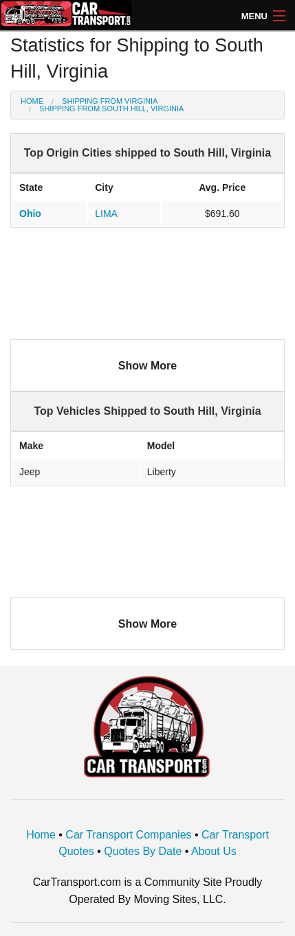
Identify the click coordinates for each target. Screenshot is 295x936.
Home (32, 101)
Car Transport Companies (128, 835)
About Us (214, 851)
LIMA (106, 213)
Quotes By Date (143, 851)
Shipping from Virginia (109, 101)
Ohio (30, 213)
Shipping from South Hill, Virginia (111, 108)
